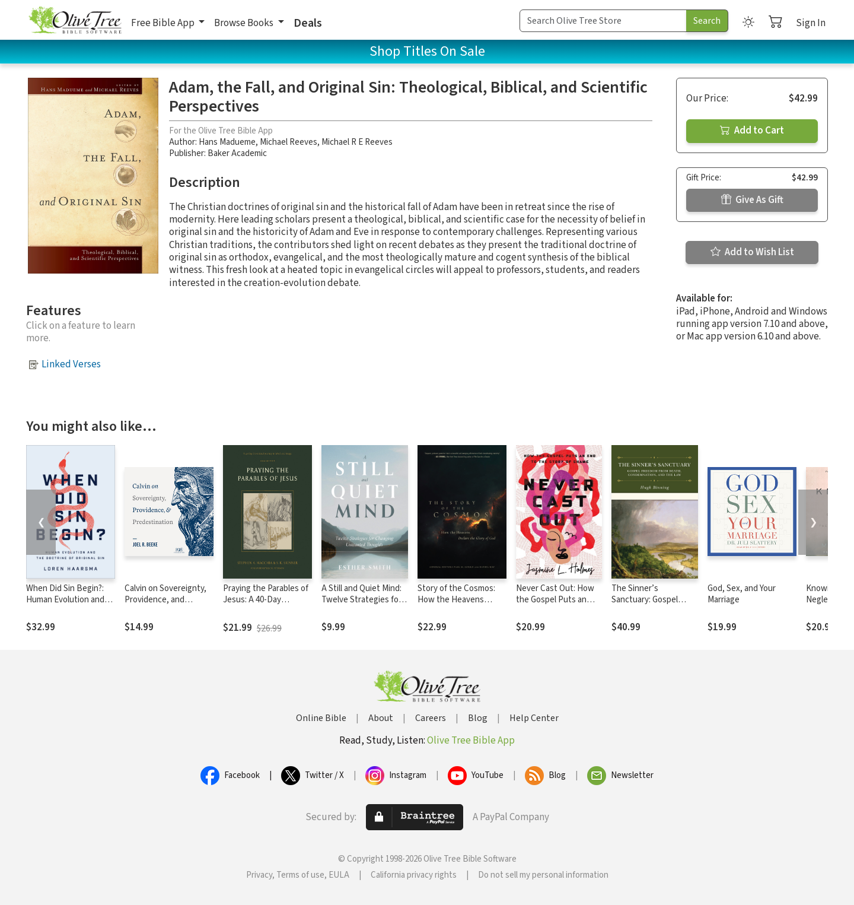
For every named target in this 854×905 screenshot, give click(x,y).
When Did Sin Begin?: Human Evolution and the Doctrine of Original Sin (69, 605)
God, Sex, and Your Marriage (742, 594)
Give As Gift (752, 200)
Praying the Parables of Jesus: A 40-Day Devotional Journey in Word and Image (265, 605)
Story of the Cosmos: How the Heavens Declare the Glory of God (456, 605)
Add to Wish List (752, 252)
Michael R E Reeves (357, 142)
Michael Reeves (288, 142)
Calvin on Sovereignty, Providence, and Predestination (165, 599)
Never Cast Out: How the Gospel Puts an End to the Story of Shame (555, 605)
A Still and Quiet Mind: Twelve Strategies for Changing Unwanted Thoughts (361, 605)
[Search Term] (603, 20)
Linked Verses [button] (71, 364)
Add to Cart (752, 130)
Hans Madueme (227, 142)
